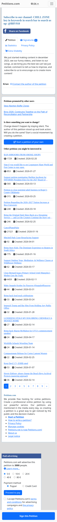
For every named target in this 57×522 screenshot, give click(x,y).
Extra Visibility (13, 50)
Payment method (12, 490)
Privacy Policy (28, 45)
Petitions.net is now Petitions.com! (25, 437)
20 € (27, 481)
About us (12, 440)
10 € (17, 481)
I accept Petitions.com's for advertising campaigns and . (22, 511)
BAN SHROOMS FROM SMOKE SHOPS (22, 162)
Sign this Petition (28, 96)
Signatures (28, 40)
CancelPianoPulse (11, 235)
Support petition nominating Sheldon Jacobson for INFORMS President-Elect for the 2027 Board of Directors (25, 187)
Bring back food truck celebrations (18, 303)
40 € (9, 485)
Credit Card (31, 493)
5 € (8, 481)
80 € (19, 485)
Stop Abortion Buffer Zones (16, 113)
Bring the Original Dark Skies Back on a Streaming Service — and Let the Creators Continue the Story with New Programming (27, 225)
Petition (10, 40)
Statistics (11, 45)
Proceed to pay (13, 500)
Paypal (13, 493)
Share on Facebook (16, 31)
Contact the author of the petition (28, 84)
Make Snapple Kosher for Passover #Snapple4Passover (27, 293)
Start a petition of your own (28, 149)
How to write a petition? (20, 427)
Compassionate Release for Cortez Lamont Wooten (25, 361)
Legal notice (14, 443)
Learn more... (12, 476)
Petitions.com (11, 3)
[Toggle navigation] (51, 3)
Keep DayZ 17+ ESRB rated (16, 371)
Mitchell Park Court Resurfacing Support (21, 245)
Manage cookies (16, 434)
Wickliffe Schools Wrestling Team (18, 351)
